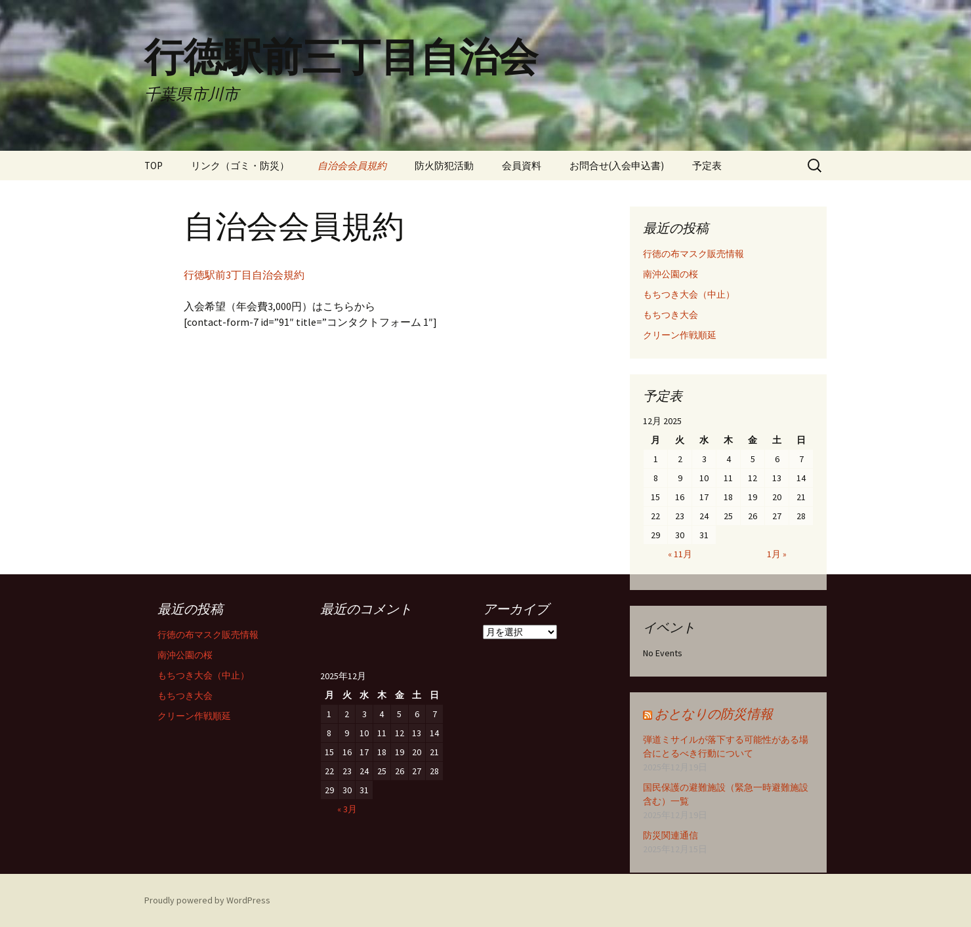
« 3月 (347, 809)
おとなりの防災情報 (714, 713)
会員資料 (521, 165)
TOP (153, 165)
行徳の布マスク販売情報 (693, 254)
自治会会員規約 (352, 165)
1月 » (777, 554)
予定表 (707, 165)
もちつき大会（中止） (689, 294)
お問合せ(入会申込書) (616, 165)
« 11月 (680, 554)
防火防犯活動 (444, 165)
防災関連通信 (670, 835)
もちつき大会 (670, 315)
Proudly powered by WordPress (207, 900)
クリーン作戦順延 (679, 335)
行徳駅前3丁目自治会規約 (244, 274)
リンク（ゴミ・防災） (240, 165)
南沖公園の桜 (670, 274)
